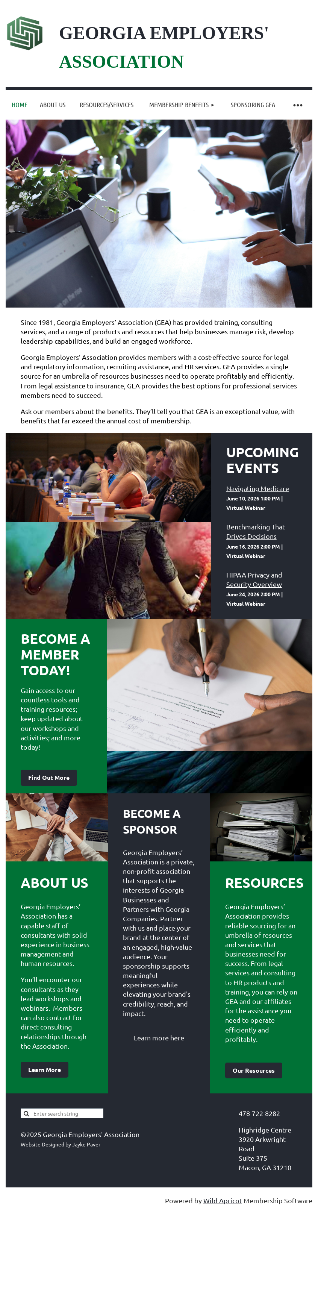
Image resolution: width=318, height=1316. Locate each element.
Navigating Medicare (257, 488)
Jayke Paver (86, 1144)
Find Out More (49, 777)
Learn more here (159, 1038)
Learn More (44, 1069)
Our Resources (254, 1070)
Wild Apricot (222, 1200)
